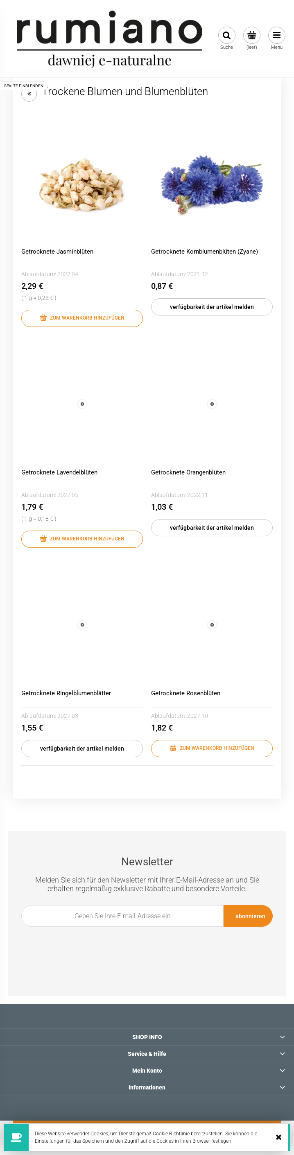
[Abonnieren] (248, 916)
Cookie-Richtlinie (171, 1134)
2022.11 (197, 495)
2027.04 (67, 274)
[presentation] (142, 945)
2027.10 (197, 716)
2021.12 (197, 274)
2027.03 (67, 716)
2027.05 (67, 495)
